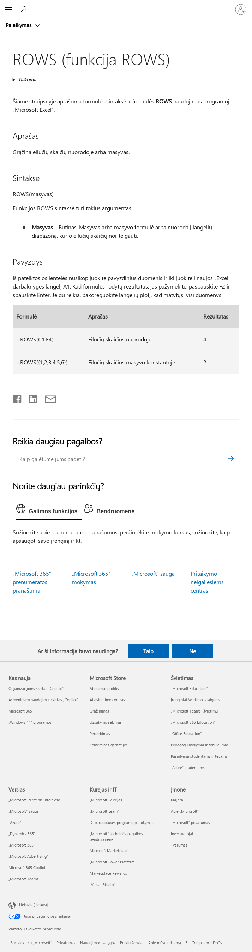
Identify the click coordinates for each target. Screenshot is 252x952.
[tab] (49, 510)
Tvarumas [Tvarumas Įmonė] (179, 845)
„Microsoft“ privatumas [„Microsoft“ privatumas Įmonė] (190, 822)
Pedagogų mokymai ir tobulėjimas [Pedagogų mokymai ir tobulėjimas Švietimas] (200, 744)
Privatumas (66, 942)
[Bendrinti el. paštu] (47, 397)
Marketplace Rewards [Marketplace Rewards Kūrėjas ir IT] (108, 873)
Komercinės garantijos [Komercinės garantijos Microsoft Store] (109, 744)
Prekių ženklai (132, 942)
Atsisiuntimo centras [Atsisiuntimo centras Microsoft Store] (107, 699)
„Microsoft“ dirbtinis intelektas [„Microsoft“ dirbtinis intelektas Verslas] (34, 799)
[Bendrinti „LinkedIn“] (30, 397)
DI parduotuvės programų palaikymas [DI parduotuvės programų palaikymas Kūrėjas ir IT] (122, 822)
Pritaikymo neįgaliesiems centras (207, 582)
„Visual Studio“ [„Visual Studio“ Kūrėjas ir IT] (102, 884)
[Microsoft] (125, 5)
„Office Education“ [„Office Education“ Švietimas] (186, 733)
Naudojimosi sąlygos (97, 942)
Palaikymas (19, 25)
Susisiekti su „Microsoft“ (31, 942)
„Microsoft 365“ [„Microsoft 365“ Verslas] (21, 845)
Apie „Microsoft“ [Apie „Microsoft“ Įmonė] (185, 811)
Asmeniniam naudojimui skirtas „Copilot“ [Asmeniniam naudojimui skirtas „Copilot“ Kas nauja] (43, 699)
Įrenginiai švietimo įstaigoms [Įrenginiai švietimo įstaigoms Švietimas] (195, 699)
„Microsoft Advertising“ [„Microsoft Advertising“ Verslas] (28, 856)
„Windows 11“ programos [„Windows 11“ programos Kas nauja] (30, 722)
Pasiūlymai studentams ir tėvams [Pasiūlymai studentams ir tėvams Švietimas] (199, 756)
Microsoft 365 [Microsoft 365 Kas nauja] (20, 711)
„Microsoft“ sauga (153, 573)
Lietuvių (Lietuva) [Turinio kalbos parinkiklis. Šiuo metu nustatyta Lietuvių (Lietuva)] (33, 904)
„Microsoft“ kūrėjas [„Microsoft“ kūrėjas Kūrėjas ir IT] (106, 799)
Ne (192, 651)
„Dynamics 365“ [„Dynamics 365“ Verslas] (21, 833)
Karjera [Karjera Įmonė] (177, 799)
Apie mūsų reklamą (164, 942)
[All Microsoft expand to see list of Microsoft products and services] (8, 9)
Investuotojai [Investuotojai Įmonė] (182, 833)
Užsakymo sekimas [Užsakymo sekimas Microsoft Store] (106, 722)
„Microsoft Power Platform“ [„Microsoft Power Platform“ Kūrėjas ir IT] (113, 862)
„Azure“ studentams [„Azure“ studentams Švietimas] (188, 767)
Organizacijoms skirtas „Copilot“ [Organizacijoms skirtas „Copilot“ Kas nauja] (36, 688)
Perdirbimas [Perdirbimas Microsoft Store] (100, 733)
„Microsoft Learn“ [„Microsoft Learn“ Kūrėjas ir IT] (104, 811)
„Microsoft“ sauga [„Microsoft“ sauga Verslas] (23, 811)
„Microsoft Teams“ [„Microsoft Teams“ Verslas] (24, 878)
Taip (148, 651)
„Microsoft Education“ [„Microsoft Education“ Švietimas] (189, 688)
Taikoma (27, 79)
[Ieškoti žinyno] (25, 9)
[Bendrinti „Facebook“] (18, 397)
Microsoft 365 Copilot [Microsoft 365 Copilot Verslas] (27, 867)
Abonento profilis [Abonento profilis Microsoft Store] (104, 688)
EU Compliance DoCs (204, 942)
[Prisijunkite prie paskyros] (240, 9)
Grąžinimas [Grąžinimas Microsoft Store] (99, 711)
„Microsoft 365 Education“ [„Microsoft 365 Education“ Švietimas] (193, 722)
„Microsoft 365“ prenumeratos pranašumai (32, 582)
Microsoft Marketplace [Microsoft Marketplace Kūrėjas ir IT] (109, 850)
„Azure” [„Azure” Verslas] (14, 822)
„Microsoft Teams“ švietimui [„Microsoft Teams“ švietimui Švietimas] (195, 711)
